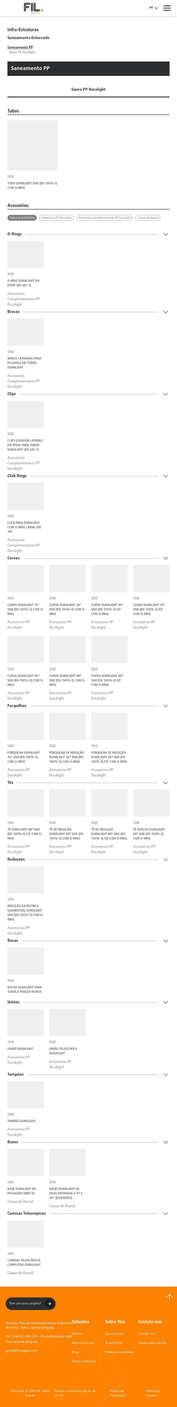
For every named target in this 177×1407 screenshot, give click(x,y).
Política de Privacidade (118, 1393)
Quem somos (114, 1334)
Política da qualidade (119, 1352)
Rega (75, 1352)
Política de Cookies (153, 1393)
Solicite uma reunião (152, 1343)
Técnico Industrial (83, 1361)
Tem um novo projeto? (31, 1303)
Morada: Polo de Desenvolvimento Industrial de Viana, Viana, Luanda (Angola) (39, 1325)
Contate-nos (147, 1334)
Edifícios (77, 1334)
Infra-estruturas (83, 1343)
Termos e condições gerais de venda (75, 1393)
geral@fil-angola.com (21, 1350)
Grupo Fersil (113, 1343)
